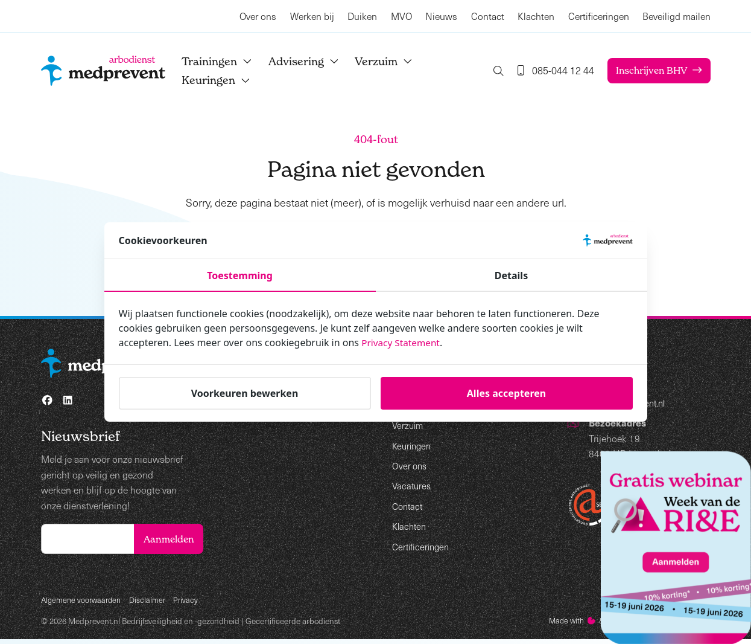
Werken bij (312, 16)
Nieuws (441, 16)
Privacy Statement (402, 342)
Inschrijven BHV (649, 70)
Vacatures (412, 485)
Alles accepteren (506, 393)
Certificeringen (598, 16)
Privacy (191, 603)
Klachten (536, 16)
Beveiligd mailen (676, 16)
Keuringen (225, 80)
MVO (400, 16)
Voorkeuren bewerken (245, 393)
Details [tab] (511, 275)
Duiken (362, 16)
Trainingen (226, 61)
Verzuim (394, 61)
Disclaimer (152, 603)
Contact (487, 16)
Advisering (313, 61)
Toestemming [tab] (240, 275)
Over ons (257, 16)
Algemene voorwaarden (83, 603)
